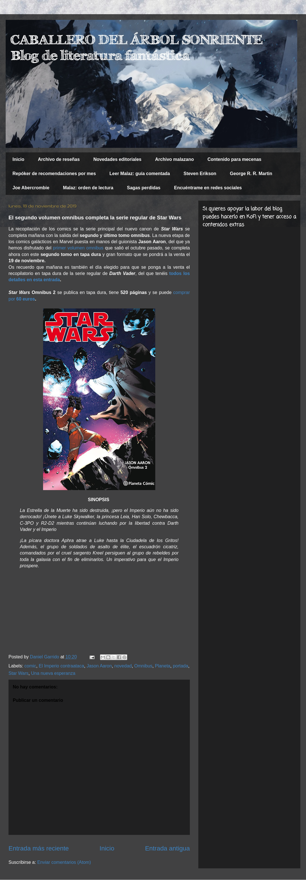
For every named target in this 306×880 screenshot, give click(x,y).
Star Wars (18, 673)
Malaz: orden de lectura (88, 187)
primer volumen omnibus (78, 247)
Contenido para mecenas (234, 159)
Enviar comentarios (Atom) (64, 862)
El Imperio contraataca (61, 665)
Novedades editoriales (117, 159)
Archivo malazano (174, 159)
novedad (123, 665)
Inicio (18, 159)
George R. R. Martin (251, 173)
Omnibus (143, 665)
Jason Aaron (99, 665)
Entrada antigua (167, 848)
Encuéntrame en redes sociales (208, 187)
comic (30, 665)
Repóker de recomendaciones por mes (54, 173)
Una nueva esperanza (53, 673)
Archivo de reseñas (59, 159)
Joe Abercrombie (30, 187)
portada (180, 665)
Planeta (162, 665)
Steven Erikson (200, 173)
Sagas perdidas (143, 187)
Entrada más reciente (38, 848)
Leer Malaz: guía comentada (139, 173)
